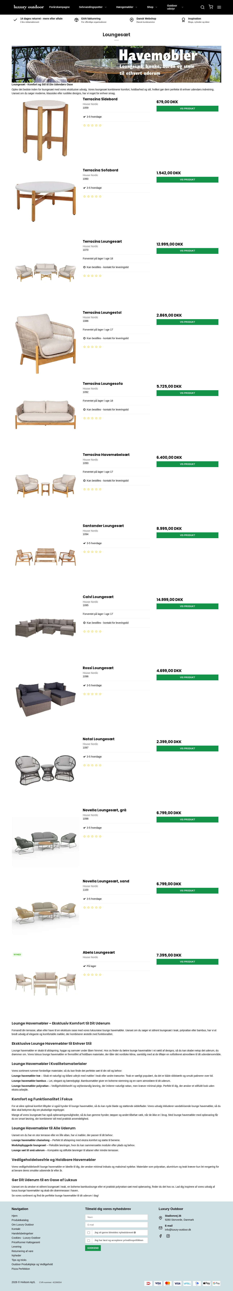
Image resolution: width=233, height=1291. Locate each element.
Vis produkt (187, 108)
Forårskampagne (59, 7)
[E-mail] (116, 1224)
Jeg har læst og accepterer (118, 1240)
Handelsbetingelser (22, 1233)
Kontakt (16, 1228)
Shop (152, 7)
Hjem (15, 1215)
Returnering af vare (22, 1251)
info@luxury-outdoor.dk (178, 1229)
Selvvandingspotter (93, 7)
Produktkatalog (20, 1220)
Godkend (93, 1248)
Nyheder (16, 1255)
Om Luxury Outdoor (23, 1224)
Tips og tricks (19, 1260)
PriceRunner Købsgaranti (26, 1242)
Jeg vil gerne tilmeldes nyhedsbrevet (115, 1232)
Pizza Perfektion (21, 1268)
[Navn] (116, 1217)
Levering (16, 1246)
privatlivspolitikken (133, 1240)
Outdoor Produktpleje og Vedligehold (32, 1264)
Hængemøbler (127, 7)
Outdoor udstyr (175, 7)
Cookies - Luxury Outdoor (26, 1237)
